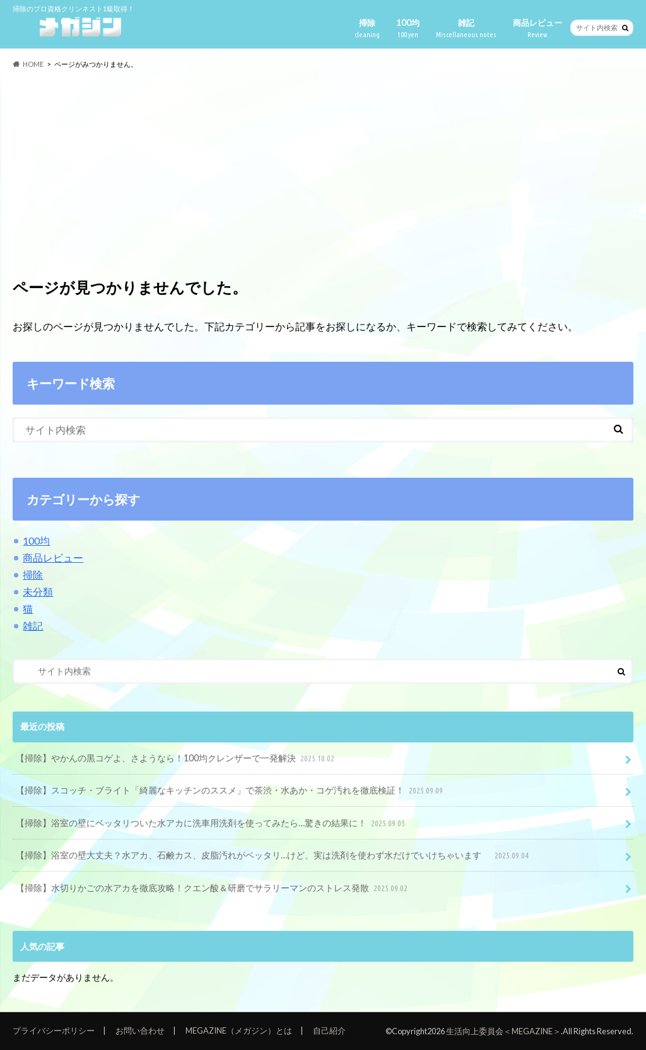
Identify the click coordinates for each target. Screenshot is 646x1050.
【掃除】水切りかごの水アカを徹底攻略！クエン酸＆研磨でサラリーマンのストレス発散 (213, 888)
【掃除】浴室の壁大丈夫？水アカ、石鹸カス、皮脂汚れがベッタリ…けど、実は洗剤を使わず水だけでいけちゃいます (273, 856)
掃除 (367, 29)
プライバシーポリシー (54, 1030)
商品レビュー (537, 29)
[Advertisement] (323, 169)
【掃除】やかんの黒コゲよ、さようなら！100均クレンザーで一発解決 (176, 758)
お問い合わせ (140, 1030)
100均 (408, 29)
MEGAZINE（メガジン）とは (238, 1030)
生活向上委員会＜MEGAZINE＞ (503, 1031)
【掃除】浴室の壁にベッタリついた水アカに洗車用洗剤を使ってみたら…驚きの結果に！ (212, 823)
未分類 (38, 591)
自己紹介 (329, 1030)
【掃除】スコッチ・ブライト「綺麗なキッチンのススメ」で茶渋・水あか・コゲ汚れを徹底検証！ (230, 791)
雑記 (466, 29)
